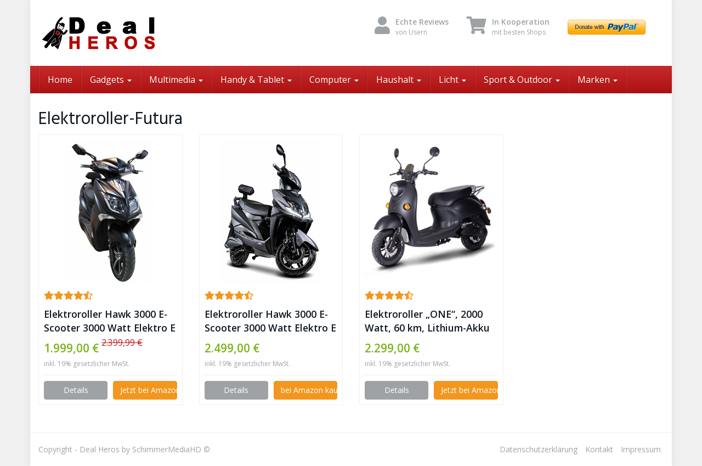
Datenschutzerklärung (539, 449)
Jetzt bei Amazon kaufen (148, 390)
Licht (452, 80)
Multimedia (176, 80)
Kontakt (599, 449)
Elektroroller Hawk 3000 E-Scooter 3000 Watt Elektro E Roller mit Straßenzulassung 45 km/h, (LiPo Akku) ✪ (110, 321)
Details (76, 390)
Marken (598, 80)
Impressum (641, 449)
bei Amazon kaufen (309, 390)
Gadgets (111, 80)
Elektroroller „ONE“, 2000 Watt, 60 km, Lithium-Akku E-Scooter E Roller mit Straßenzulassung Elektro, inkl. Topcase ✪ (427, 321)
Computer (334, 80)
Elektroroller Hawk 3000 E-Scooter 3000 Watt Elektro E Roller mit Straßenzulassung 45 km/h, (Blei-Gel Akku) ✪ (270, 321)
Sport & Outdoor (522, 80)
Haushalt (398, 80)
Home (60, 80)
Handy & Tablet (256, 80)
